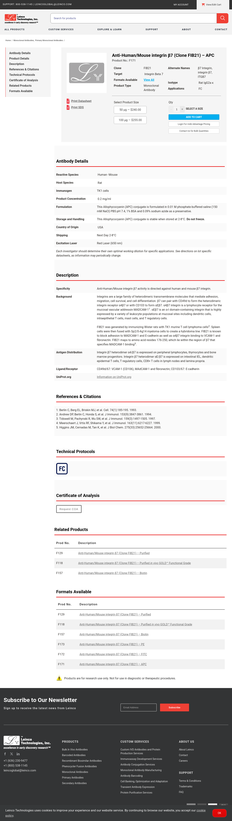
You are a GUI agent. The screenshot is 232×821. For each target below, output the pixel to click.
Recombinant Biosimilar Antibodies (82, 760)
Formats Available (21, 91)
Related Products (20, 85)
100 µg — (130, 120)
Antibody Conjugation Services (138, 764)
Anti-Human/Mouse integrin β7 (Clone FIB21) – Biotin (112, 573)
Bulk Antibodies (75, 749)
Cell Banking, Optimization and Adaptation (144, 781)
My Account (181, 4)
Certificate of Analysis (23, 80)
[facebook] (5, 753)
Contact (183, 755)
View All (149, 80)
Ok (219, 813)
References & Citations (24, 69)
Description (16, 64)
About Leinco (186, 749)
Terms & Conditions (190, 780)
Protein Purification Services (136, 792)
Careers (183, 760)
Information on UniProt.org (114, 377)
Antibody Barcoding (132, 775)
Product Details (19, 58)
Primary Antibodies (72, 777)
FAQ (181, 792)
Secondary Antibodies (74, 783)
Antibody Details (19, 53)
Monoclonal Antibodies (75, 772)
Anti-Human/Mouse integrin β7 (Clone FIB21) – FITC (113, 654)
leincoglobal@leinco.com (20, 770)
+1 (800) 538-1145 (15, 765)
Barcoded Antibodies (74, 755)
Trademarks (185, 786)
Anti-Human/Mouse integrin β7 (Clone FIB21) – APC (113, 664)
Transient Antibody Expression (138, 787)
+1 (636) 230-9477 (15, 760)
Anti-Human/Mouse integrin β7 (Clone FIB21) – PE (112, 644)
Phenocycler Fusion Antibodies (79, 766)
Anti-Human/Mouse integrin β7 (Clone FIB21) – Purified (114, 553)
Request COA (68, 509)
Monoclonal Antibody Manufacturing (141, 770)
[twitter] (11, 753)
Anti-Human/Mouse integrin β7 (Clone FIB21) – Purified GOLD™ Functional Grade (134, 563)
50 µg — (130, 109)
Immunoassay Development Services (141, 758)
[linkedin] (18, 753)
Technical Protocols (22, 75)
